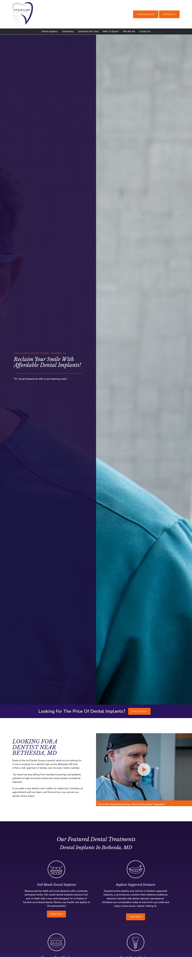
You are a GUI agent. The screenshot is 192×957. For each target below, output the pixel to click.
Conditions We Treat (88, 31)
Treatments (68, 31)
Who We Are (129, 31)
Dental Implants (50, 31)
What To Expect (111, 31)
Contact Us (169, 14)
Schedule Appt (145, 14)
